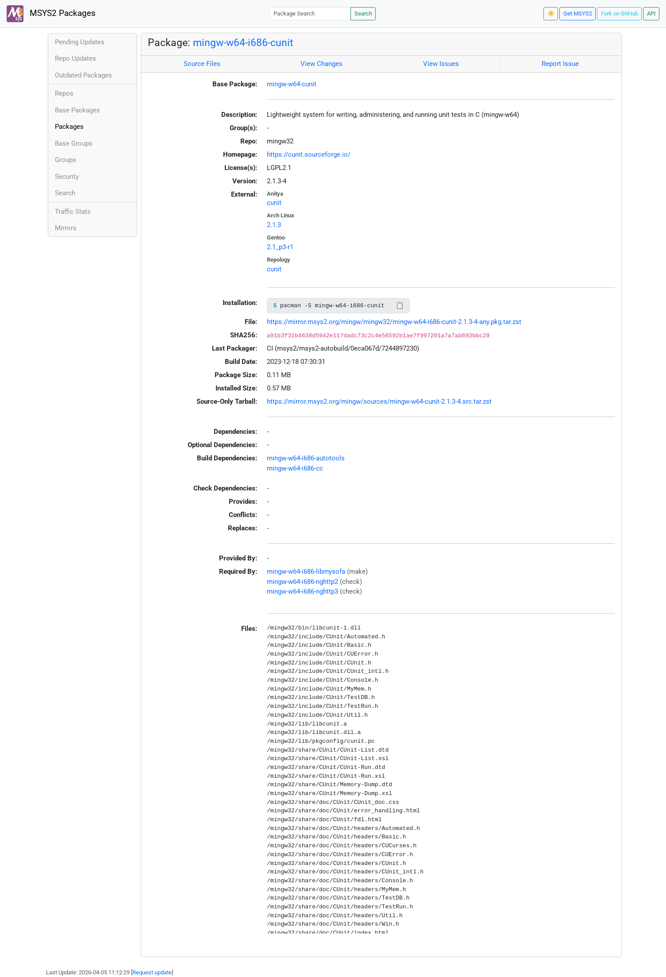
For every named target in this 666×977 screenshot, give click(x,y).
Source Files (202, 64)
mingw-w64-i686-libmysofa (306, 571)
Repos (64, 93)
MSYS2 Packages (51, 13)
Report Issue (560, 64)
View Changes (321, 64)
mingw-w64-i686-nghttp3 (302, 591)
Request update (152, 972)
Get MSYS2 (577, 13)
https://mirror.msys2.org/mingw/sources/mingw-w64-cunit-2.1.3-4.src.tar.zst (379, 401)
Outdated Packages (83, 75)
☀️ (550, 13)
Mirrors (66, 228)
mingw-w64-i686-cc (295, 468)
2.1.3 (274, 225)
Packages (69, 127)
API (651, 13)
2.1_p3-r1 (280, 247)
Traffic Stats (73, 212)
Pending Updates (79, 42)
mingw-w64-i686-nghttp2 (302, 582)
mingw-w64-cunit (291, 84)
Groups (65, 160)
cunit (274, 203)
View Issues (441, 64)
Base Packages (77, 110)
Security (67, 177)
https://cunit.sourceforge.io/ (308, 154)
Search (363, 13)
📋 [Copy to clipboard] (400, 305)
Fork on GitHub (619, 13)
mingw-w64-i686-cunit (243, 42)
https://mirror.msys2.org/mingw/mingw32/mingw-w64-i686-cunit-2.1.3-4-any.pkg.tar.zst (394, 322)
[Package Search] (310, 13)
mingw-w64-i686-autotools (306, 458)
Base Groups (73, 143)
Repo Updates (75, 58)
